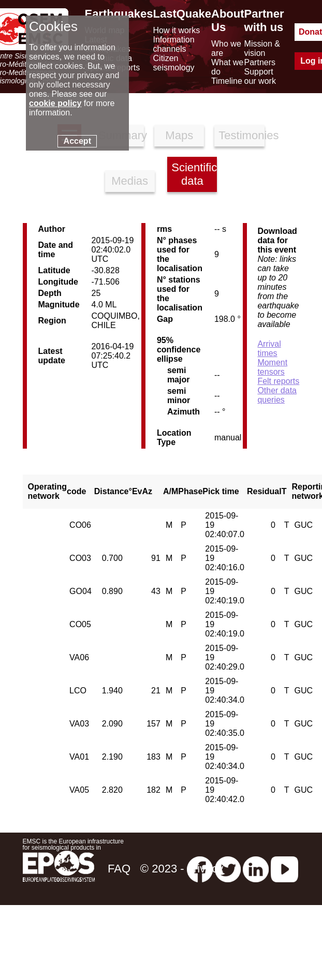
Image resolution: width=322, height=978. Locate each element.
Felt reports (278, 381)
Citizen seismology (174, 63)
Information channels (174, 44)
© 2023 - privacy (182, 868)
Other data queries (277, 395)
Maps (179, 135)
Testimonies (241, 135)
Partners (259, 62)
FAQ (119, 868)
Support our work (260, 76)
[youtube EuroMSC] (284, 868)
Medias (129, 180)
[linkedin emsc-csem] (256, 868)
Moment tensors (272, 367)
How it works (176, 30)
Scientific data (194, 174)
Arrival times (269, 348)
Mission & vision (262, 48)
